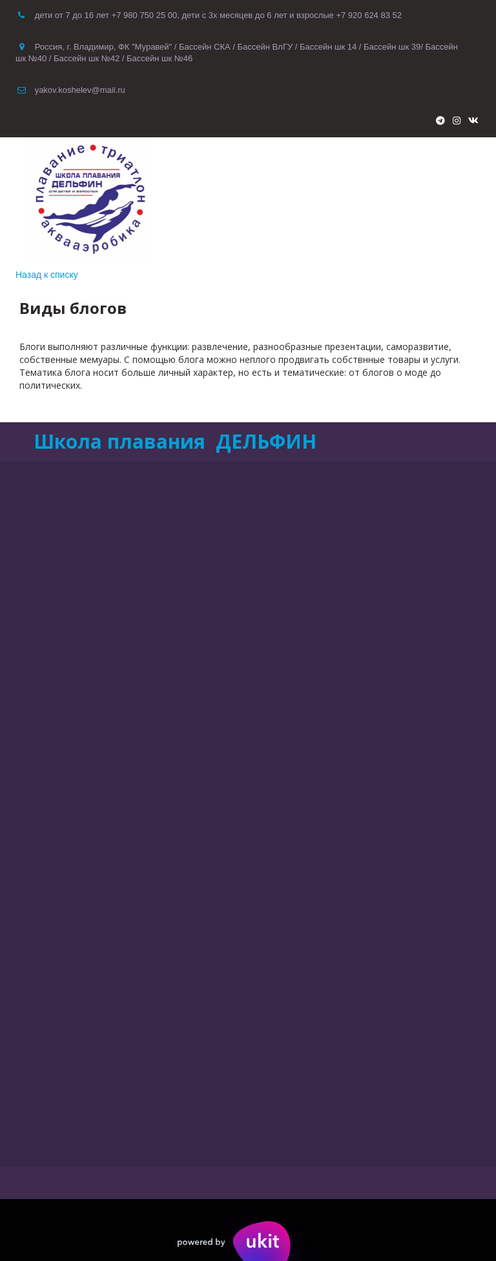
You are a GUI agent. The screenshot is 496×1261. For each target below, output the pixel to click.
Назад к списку (47, 274)
